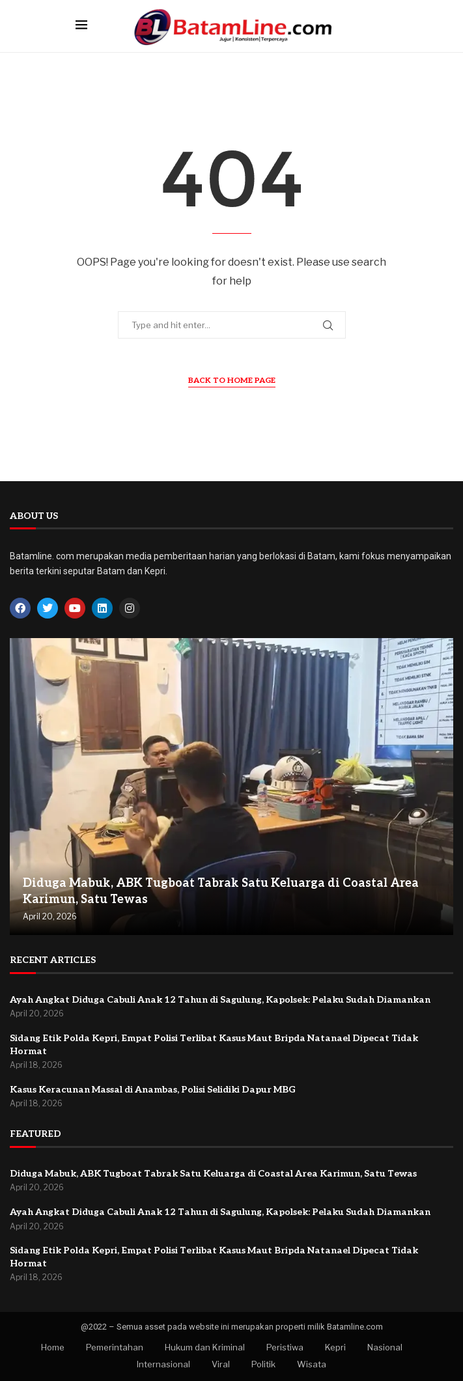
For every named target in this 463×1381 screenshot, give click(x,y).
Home (52, 1347)
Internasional (163, 1364)
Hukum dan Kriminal (205, 1347)
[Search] (381, 25)
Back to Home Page (231, 380)
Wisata (311, 1364)
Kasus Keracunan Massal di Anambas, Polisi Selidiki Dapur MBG (153, 1089)
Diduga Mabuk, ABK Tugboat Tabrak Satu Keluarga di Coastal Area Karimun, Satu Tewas (213, 1173)
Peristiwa (284, 1347)
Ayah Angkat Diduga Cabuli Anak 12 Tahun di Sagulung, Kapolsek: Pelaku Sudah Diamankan (220, 999)
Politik (263, 1364)
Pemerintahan (114, 1347)
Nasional (384, 1347)
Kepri (335, 1347)
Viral (221, 1364)
